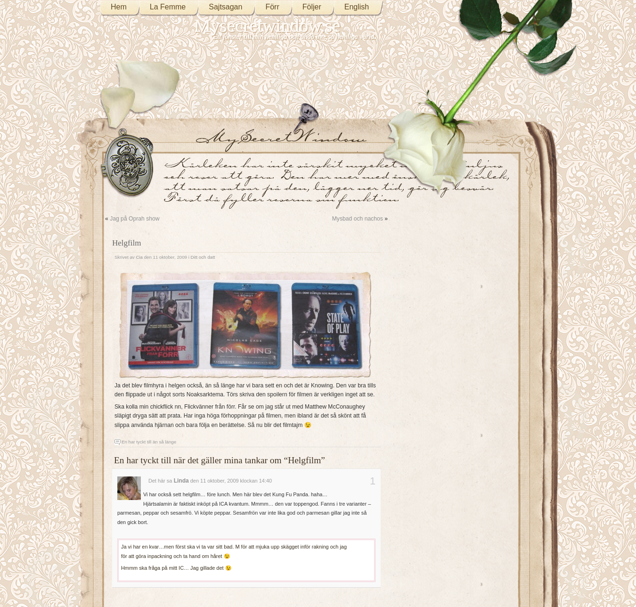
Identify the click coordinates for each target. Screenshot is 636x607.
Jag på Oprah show (134, 218)
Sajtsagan (225, 7)
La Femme (168, 7)
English (356, 7)
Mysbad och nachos (357, 218)
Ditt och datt (203, 257)
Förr (272, 7)
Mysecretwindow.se (268, 26)
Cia (139, 257)
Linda (181, 480)
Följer (311, 7)
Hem (119, 7)
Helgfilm (126, 242)
